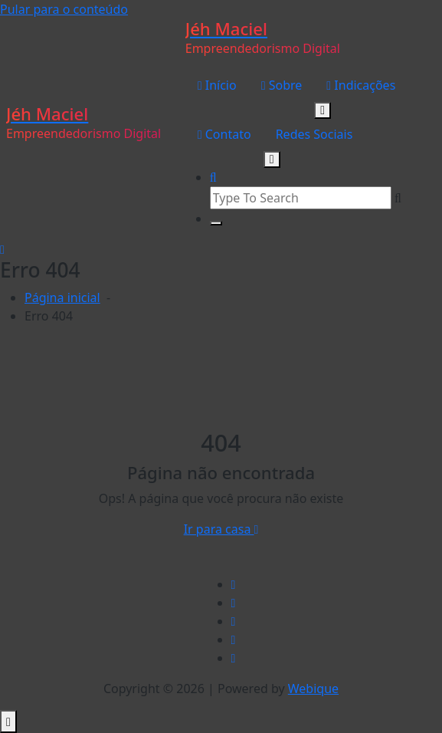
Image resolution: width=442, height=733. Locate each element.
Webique (313, 688)
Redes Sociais (314, 134)
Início (217, 85)
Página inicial (62, 297)
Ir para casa (221, 529)
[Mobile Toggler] (322, 110)
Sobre (282, 85)
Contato (224, 134)
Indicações (360, 85)
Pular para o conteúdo (64, 9)
